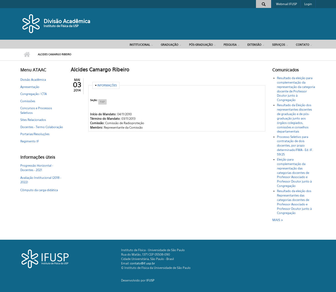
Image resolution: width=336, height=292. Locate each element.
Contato (302, 44)
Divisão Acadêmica (67, 21)
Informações (107, 85)
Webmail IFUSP (286, 4)
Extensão (254, 44)
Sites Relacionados (33, 120)
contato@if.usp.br (142, 263)
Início (26, 54)
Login (308, 4)
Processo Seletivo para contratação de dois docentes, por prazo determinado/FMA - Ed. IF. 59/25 (295, 145)
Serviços (278, 44)
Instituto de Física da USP (61, 26)
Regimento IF (29, 141)
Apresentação (29, 87)
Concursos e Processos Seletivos (36, 110)
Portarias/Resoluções (34, 134)
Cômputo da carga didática (39, 190)
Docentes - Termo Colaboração (41, 127)
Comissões (27, 101)
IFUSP (150, 280)
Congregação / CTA (33, 94)
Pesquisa (230, 44)
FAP (102, 101)
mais (276, 220)
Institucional (140, 44)
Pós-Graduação (201, 44)
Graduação (169, 44)
